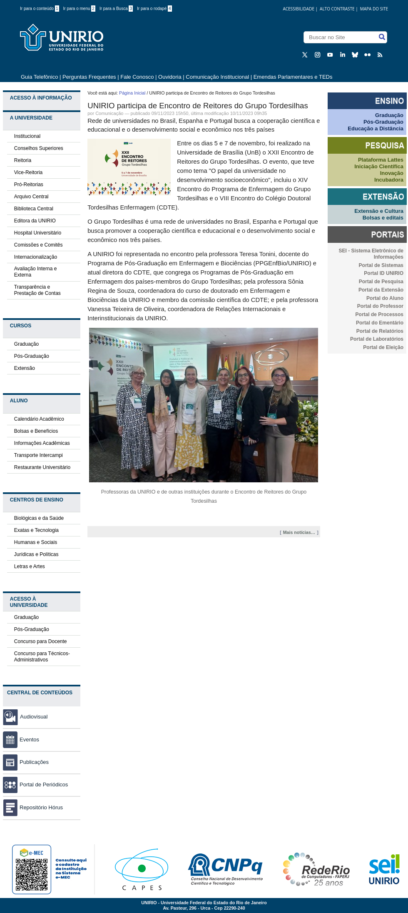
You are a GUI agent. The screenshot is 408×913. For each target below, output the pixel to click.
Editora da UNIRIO (35, 221)
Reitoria (22, 160)
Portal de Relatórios (379, 331)
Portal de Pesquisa (381, 281)
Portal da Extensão (380, 290)
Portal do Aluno (384, 298)
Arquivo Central (31, 197)
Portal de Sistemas (381, 265)
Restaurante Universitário (42, 467)
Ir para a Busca (116, 8)
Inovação (391, 173)
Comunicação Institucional (217, 77)
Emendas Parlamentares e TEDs (293, 77)
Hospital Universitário (37, 233)
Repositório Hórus (33, 807)
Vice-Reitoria (28, 172)
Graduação (26, 344)
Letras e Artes (29, 566)
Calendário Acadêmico (39, 419)
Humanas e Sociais (35, 542)
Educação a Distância (375, 128)
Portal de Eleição (383, 347)
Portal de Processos (379, 314)
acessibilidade (298, 9)
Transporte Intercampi (38, 455)
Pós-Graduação (31, 356)
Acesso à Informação (41, 98)
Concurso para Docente (40, 641)
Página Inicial (132, 92)
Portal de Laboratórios (376, 339)
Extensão (24, 368)
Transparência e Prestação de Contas (37, 290)
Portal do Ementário (379, 323)
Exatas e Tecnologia (36, 530)
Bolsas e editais (383, 218)
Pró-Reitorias (28, 184)
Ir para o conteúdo (39, 8)
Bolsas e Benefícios (36, 431)
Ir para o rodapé (154, 8)
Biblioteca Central (33, 209)
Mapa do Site (374, 9)
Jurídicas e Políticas (36, 554)
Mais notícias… (299, 532)
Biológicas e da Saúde (39, 518)
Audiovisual (34, 716)
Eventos (21, 739)
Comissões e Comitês (38, 245)
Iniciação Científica (378, 166)
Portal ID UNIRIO (383, 273)
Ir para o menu (79, 8)
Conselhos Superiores (38, 148)
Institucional (27, 136)
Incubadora (388, 180)
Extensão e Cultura (378, 211)
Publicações (26, 762)
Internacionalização (35, 257)
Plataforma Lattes (380, 160)
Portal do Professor (380, 306)
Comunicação (109, 113)
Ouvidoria (170, 77)
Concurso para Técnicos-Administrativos (42, 657)
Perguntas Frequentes (89, 77)
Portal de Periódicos (35, 784)
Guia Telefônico (39, 77)
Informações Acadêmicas (42, 443)
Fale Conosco (137, 77)
